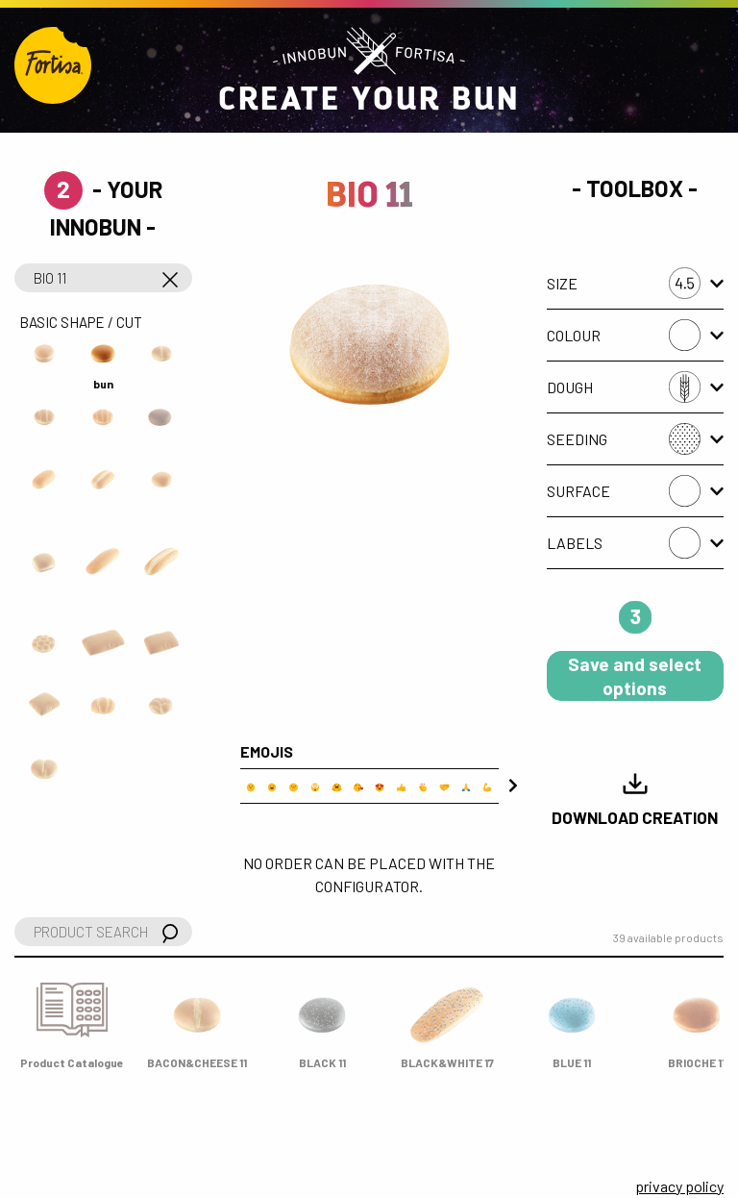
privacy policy (679, 1186)
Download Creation (635, 798)
